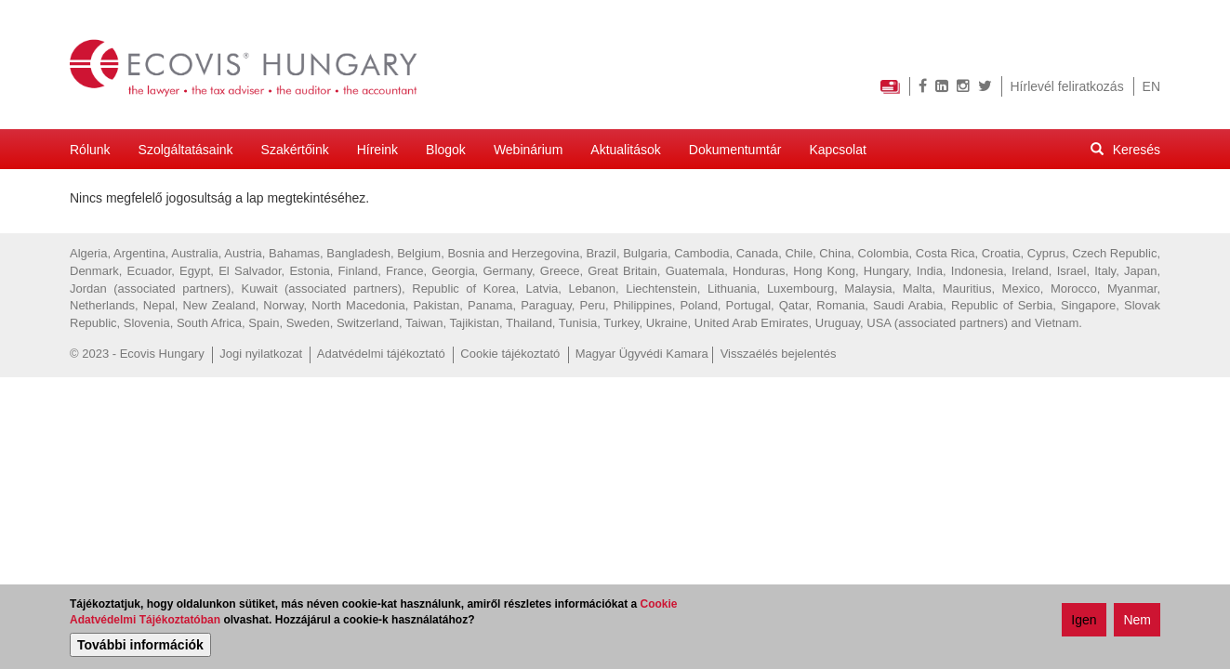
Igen (1083, 620)
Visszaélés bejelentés (779, 354)
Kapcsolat (837, 149)
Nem (1137, 620)
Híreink (377, 149)
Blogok (446, 149)
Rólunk (90, 149)
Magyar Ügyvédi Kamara (641, 354)
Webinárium (528, 149)
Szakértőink (295, 149)
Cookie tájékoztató (510, 354)
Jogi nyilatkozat (260, 354)
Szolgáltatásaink (186, 149)
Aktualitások (625, 149)
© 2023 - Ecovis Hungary (137, 354)
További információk (140, 645)
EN (1151, 86)
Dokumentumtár (735, 149)
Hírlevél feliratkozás (1067, 86)
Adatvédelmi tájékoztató (381, 354)
